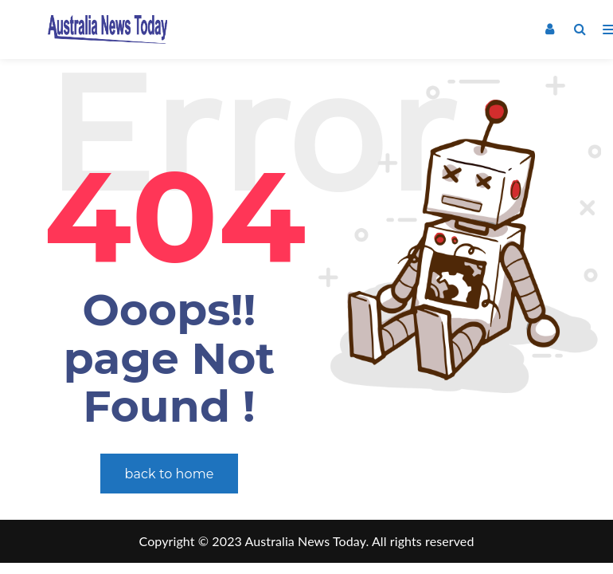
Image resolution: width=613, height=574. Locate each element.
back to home (169, 474)
